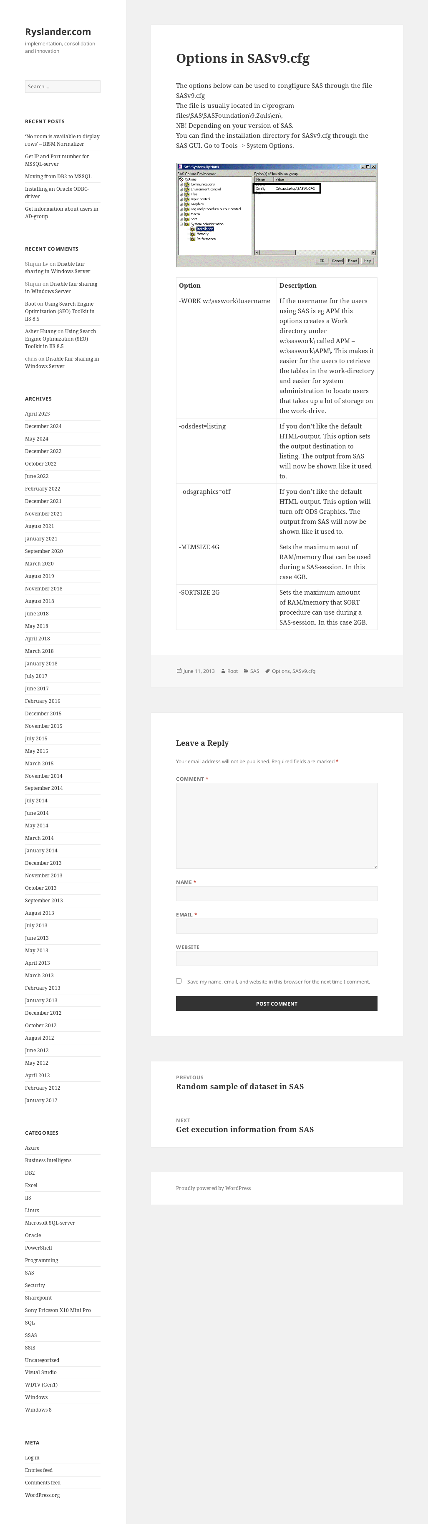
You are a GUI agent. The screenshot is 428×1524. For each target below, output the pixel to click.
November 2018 (44, 588)
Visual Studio (41, 1372)
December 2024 (43, 426)
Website (187, 947)
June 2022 (37, 476)
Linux (32, 1210)
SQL (30, 1322)
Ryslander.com (58, 31)
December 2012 (43, 1012)
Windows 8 (38, 1409)
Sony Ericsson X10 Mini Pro (58, 1310)
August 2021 (39, 526)
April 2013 (37, 962)
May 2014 (36, 825)
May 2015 (36, 751)
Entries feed (39, 1470)
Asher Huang (40, 331)
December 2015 (43, 713)
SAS (29, 1272)
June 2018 (37, 613)
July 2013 (36, 925)
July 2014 (36, 800)
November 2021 (44, 513)
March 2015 (39, 763)
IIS (28, 1197)
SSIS (30, 1347)
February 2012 (42, 1087)
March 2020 (39, 563)
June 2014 (37, 813)
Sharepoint (38, 1297)
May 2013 (36, 950)
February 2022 (42, 488)
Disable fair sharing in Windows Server (58, 267)
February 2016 (42, 701)
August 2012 (39, 1037)
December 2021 (43, 501)
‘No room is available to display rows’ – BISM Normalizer (62, 140)
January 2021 (41, 538)
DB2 (30, 1172)
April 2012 (37, 1075)
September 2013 (44, 900)
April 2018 (37, 638)
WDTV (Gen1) (41, 1384)
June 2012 (37, 1050)
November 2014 (44, 775)
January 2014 (41, 850)
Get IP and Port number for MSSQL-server (57, 160)
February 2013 (42, 987)
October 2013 (41, 887)
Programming (41, 1260)
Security (35, 1285)
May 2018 (36, 626)
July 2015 (36, 738)
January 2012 (41, 1100)
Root (30, 303)
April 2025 (37, 413)
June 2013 (37, 937)
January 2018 (41, 663)
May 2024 (36, 438)
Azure (32, 1147)
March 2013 (39, 975)
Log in (32, 1457)
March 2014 (39, 838)
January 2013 (41, 1000)
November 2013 (44, 875)
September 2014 (44, 788)
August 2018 (39, 601)
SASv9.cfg (303, 671)
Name (186, 882)
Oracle (33, 1235)
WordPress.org (42, 1495)
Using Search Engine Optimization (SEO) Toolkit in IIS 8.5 (60, 311)
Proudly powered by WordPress (213, 1188)
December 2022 (43, 451)
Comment (192, 778)
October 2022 (41, 463)
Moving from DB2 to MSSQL (58, 176)
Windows (36, 1397)
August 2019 (39, 576)
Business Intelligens (48, 1160)
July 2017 (36, 676)
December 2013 (43, 863)
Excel (31, 1185)
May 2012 (36, 1062)
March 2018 (39, 651)
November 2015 (44, 726)
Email (186, 914)
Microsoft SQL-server (50, 1222)
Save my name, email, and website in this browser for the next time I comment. (278, 981)
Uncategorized (42, 1360)
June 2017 (37, 688)
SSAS (31, 1335)
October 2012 (41, 1025)
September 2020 (44, 551)
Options (281, 671)
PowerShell (38, 1247)
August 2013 (39, 912)
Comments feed (42, 1482)
